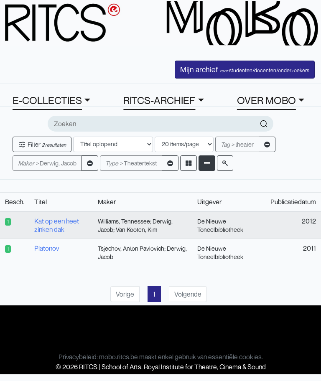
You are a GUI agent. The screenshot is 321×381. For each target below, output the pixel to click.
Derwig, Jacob (47, 163)
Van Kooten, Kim (136, 229)
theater (237, 144)
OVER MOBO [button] (266, 100)
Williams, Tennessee (124, 221)
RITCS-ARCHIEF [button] (159, 100)
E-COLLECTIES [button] (47, 100)
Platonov (46, 248)
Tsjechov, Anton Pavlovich (131, 248)
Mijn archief (244, 69)
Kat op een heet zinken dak (56, 225)
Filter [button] (42, 144)
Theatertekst (131, 163)
